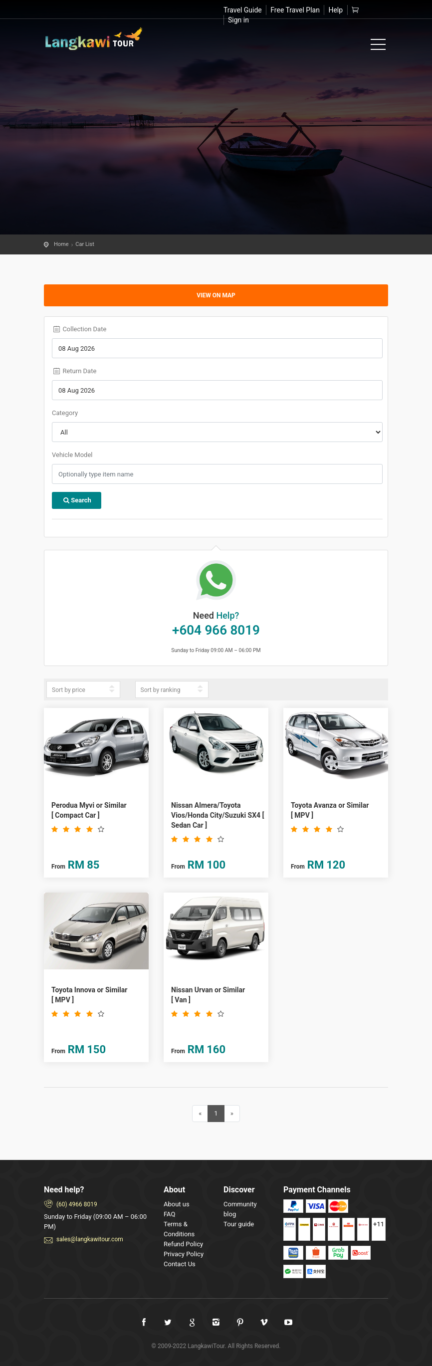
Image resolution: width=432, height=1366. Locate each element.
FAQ (169, 1214)
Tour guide (238, 1224)
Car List (84, 244)
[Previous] (200, 1113)
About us (177, 1204)
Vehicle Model (72, 454)
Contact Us (180, 1264)
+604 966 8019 (216, 630)
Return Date (74, 371)
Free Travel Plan (295, 10)
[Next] (232, 1113)
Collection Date (79, 329)
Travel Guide (242, 10)
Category (65, 413)
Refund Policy (183, 1244)
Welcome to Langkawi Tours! (94, 38)
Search (76, 500)
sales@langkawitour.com (89, 1239)
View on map (216, 295)
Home (61, 244)
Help (335, 10)
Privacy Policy (184, 1254)
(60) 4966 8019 (76, 1204)
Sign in (238, 20)
